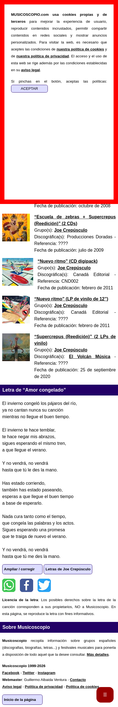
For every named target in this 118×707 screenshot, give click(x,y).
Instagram (47, 673)
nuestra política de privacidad (42, 56)
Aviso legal (12, 687)
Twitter (44, 585)
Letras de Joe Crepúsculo (68, 569)
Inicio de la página (20, 700)
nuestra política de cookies (80, 49)
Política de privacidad (44, 687)
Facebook (26, 585)
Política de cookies (82, 687)
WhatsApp (8, 585)
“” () (68, 261)
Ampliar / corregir (19, 569)
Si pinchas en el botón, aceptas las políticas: (59, 81)
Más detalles (98, 654)
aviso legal (30, 70)
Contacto (78, 680)
